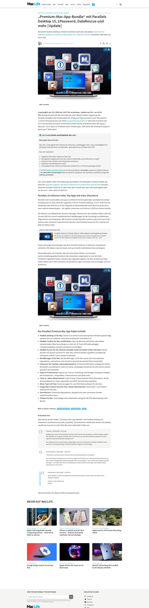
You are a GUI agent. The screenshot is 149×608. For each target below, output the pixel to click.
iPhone (60, 5)
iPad (66, 5)
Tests (72, 5)
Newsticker (46, 5)
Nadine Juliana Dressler (53, 43)
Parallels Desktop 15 (64, 409)
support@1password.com (77, 121)
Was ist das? (108, 13)
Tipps (79, 5)
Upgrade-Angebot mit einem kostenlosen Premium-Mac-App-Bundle (73, 184)
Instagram (89, 605)
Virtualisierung (76, 409)
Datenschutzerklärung (48, 601)
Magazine (86, 5)
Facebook (89, 596)
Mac (54, 5)
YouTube (88, 602)
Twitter (88, 599)
